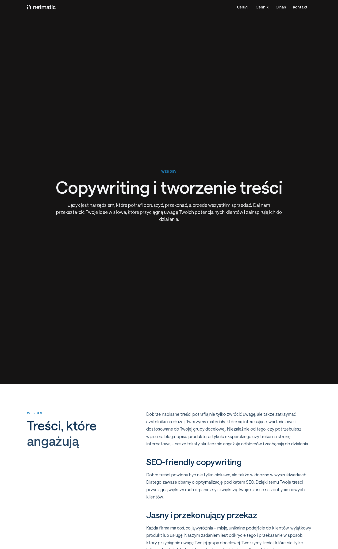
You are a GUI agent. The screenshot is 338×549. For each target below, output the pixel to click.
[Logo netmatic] (41, 7)
